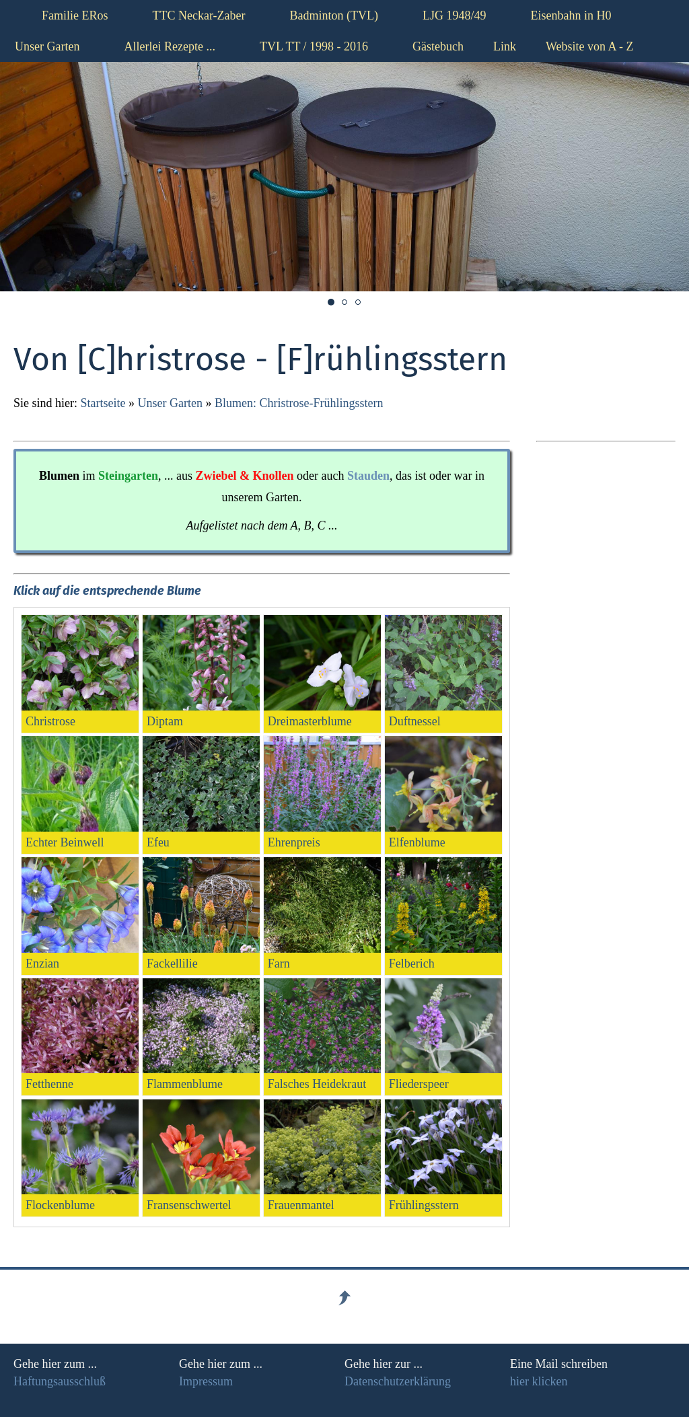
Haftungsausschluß (59, 1381)
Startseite (103, 403)
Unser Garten (169, 403)
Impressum (206, 1381)
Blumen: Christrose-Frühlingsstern (299, 403)
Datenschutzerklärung (397, 1381)
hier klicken (538, 1381)
